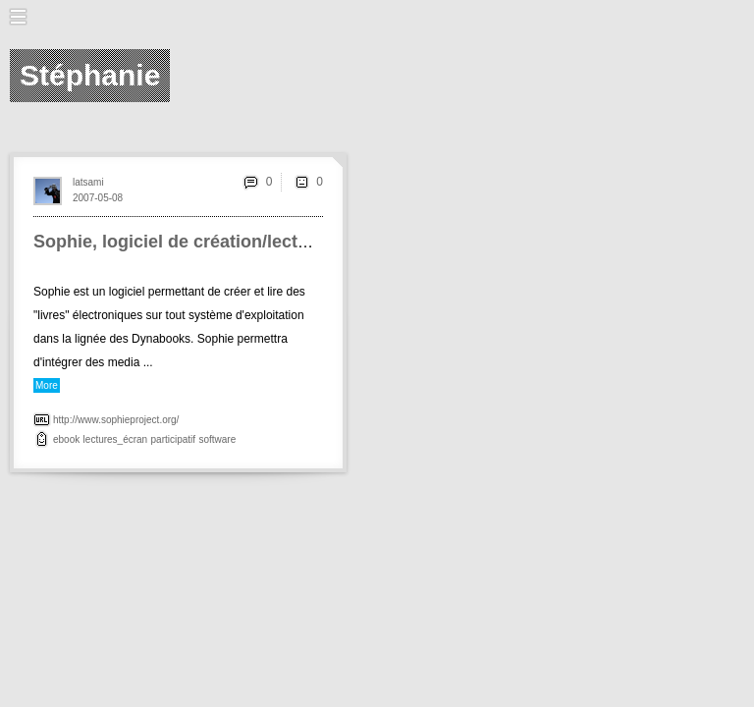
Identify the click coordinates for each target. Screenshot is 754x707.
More (46, 385)
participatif (173, 439)
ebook (66, 439)
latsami (88, 182)
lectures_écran (115, 439)
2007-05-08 (98, 197)
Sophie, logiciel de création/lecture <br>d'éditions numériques (294, 241)
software (217, 439)
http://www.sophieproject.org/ (116, 419)
